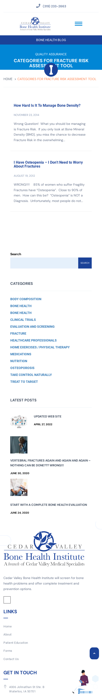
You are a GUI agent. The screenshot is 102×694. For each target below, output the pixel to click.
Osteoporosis (22, 368)
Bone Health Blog (51, 40)
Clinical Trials (23, 320)
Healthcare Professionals (33, 340)
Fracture (18, 333)
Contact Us (11, 659)
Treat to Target (24, 381)
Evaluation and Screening (32, 326)
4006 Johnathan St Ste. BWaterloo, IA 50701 (26, 689)
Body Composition (25, 299)
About (7, 634)
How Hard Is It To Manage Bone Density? (47, 105)
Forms (7, 650)
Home (7, 79)
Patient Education (15, 642)
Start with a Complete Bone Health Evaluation (48, 505)
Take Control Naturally (31, 375)
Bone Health (21, 306)
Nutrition (18, 361)
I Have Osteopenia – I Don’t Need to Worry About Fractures (48, 164)
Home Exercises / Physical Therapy (40, 347)
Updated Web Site (48, 416)
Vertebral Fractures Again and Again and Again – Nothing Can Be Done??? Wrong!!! (50, 463)
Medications (20, 354)
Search (15, 254)
